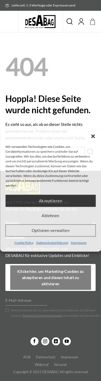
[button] (93, 136)
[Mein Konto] (81, 22)
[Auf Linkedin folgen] (56, 341)
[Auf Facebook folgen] (34, 341)
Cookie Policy (24, 243)
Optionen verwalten (50, 230)
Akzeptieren (50, 200)
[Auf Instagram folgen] (45, 341)
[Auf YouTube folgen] (67, 341)
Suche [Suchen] (69, 21)
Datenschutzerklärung (52, 243)
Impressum (79, 243)
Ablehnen (51, 215)
